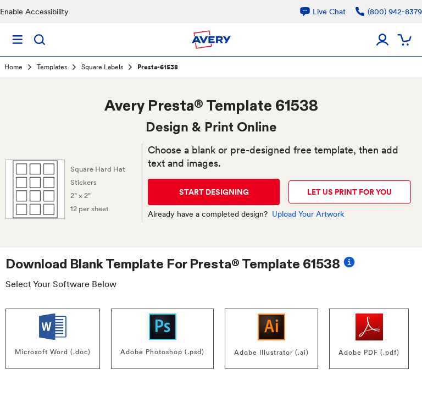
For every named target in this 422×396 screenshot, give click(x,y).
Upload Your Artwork (308, 214)
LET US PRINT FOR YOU (349, 192)
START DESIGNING (214, 192)
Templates (52, 67)
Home (13, 67)
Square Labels (102, 67)
